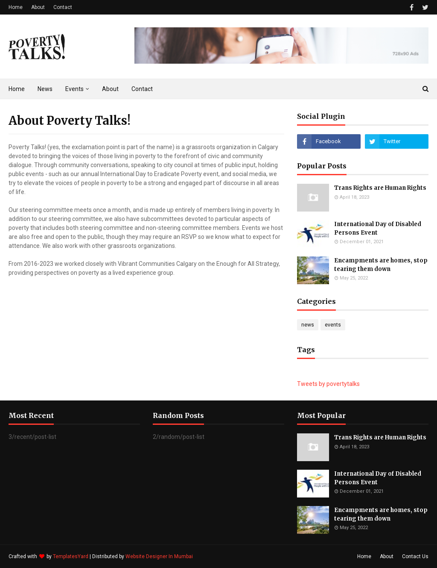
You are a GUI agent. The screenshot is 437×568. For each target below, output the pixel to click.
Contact (62, 7)
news (307, 325)
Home (16, 7)
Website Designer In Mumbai (159, 556)
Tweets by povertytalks (328, 383)
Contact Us (415, 556)
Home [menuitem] (17, 88)
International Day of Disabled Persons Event (377, 228)
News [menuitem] (45, 88)
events (333, 325)
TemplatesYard (70, 556)
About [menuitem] (110, 88)
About (38, 7)
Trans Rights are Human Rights (380, 187)
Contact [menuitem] (142, 88)
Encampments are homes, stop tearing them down (381, 265)
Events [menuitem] (74, 88)
